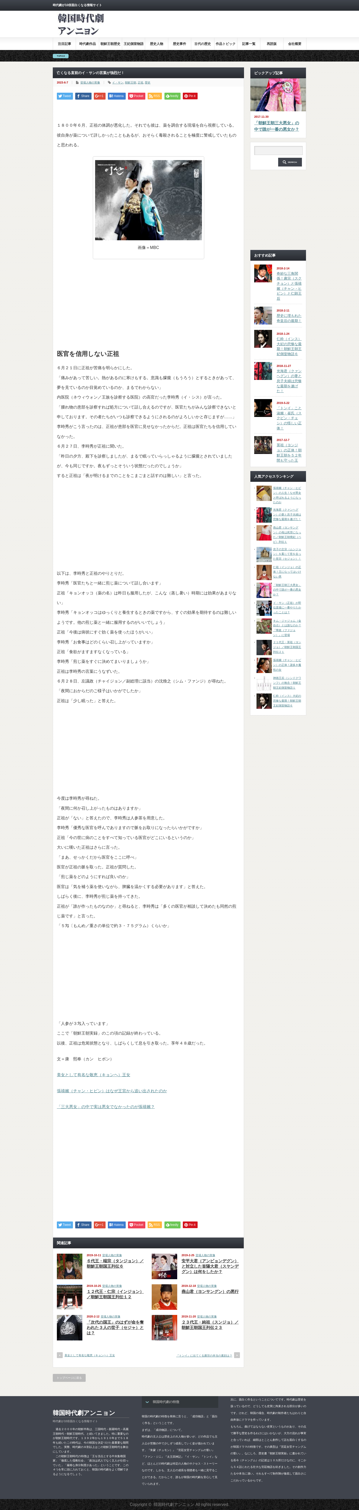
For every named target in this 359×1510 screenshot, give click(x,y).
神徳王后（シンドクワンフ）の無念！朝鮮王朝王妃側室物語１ (287, 682)
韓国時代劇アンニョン (84, 1412)
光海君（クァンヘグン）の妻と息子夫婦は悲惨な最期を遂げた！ (289, 381)
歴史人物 (156, 44)
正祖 (140, 82)
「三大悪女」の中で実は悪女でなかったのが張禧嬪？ (106, 1107)
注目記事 (64, 44)
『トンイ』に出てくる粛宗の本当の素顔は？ (204, 1355)
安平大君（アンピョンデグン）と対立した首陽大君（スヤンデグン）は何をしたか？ (210, 1266)
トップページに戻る (69, 1377)
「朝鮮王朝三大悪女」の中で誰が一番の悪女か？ (276, 126)
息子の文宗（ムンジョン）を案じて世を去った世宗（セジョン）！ (287, 554)
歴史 (147, 82)
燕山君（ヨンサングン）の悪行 (210, 1291)
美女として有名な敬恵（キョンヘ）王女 (93, 1075)
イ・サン (117, 82)
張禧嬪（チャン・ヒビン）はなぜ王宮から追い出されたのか (112, 1091)
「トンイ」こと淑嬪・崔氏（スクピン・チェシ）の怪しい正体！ (289, 418)
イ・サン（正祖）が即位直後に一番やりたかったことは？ (287, 607)
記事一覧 (248, 44)
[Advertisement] (213, 27)
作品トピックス (226, 46)
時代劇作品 (87, 44)
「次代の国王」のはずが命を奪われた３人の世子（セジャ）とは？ (115, 1327)
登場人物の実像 (90, 82)
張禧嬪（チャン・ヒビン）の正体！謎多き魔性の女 (287, 664)
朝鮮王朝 (130, 82)
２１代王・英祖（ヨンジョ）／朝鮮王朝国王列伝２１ (287, 647)
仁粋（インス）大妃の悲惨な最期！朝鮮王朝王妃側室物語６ (287, 700)
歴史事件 (179, 44)
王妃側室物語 (134, 44)
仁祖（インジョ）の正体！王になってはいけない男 (287, 572)
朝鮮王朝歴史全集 (110, 46)
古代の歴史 (202, 44)
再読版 (272, 44)
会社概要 (294, 44)
